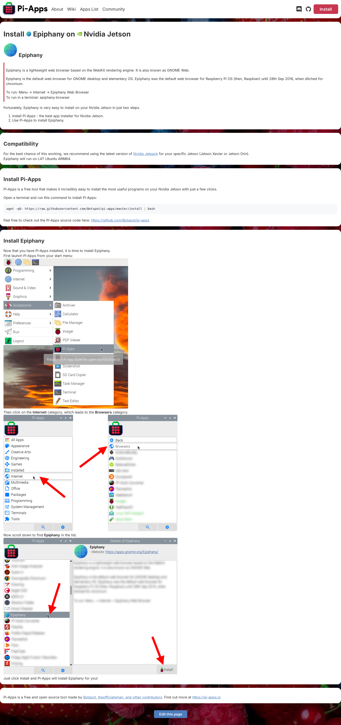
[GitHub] (308, 10)
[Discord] (299, 10)
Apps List (89, 9)
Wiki (71, 9)
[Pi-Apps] (25, 9)
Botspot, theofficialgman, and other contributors (122, 697)
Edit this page (170, 714)
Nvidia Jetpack (145, 154)
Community (113, 9)
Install (326, 9)
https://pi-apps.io (206, 697)
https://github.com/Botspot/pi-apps (120, 220)
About (57, 9)
